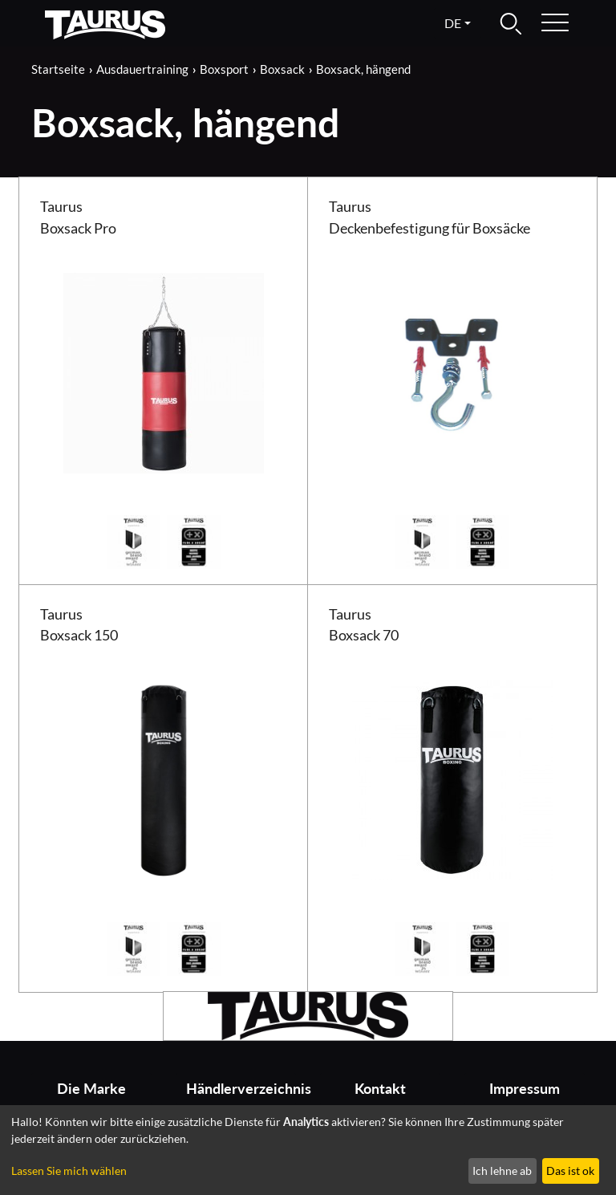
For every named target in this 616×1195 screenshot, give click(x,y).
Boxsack (282, 69)
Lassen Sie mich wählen (69, 1170)
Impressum (524, 1088)
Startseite (58, 69)
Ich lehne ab (502, 1170)
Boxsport (224, 69)
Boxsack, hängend (363, 69)
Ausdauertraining (142, 69)
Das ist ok (570, 1170)
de (452, 22)
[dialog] (308, 1150)
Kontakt (380, 1088)
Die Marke (91, 1088)
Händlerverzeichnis (241, 1088)
